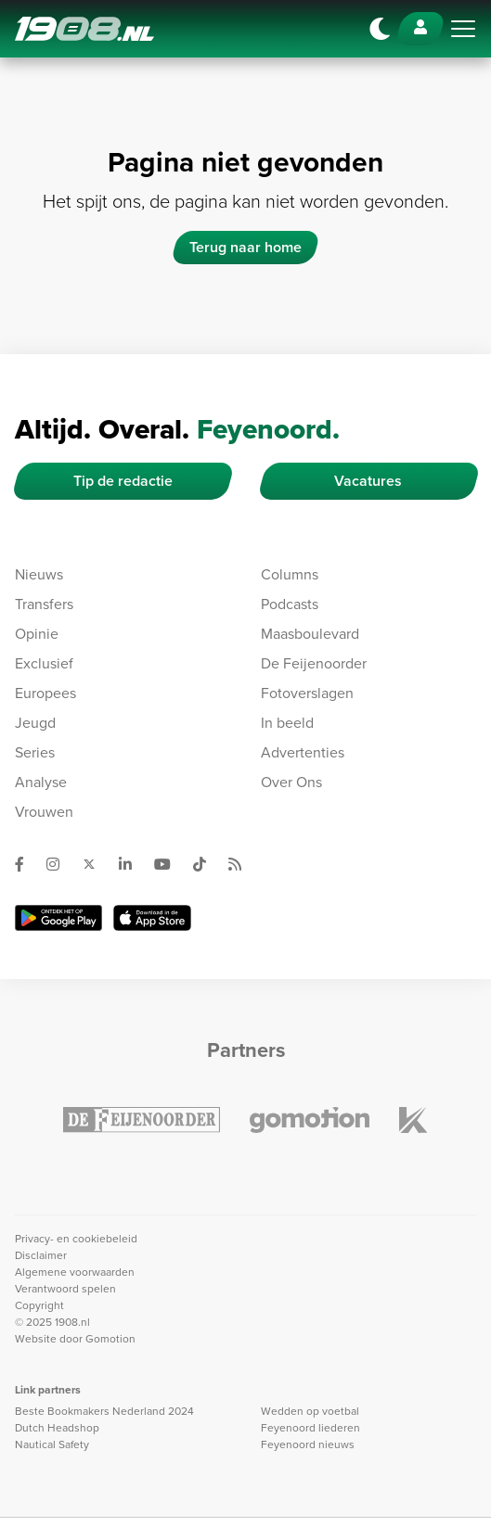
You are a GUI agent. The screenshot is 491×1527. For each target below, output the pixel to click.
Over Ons (291, 782)
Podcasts (289, 604)
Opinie (36, 633)
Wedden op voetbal (310, 1411)
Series (35, 752)
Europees (45, 693)
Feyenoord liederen (310, 1427)
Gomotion (110, 1338)
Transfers (44, 604)
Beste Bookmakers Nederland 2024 (104, 1411)
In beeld (287, 722)
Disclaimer (41, 1255)
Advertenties (302, 752)
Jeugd (35, 722)
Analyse (41, 782)
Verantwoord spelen (65, 1288)
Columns (289, 574)
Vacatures (368, 480)
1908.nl (84, 29)
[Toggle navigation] (463, 29)
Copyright (39, 1305)
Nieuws (39, 574)
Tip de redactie (123, 480)
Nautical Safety (52, 1444)
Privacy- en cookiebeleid (76, 1238)
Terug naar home (245, 247)
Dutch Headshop (57, 1427)
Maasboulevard (310, 633)
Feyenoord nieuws (308, 1444)
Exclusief (44, 663)
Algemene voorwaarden (75, 1272)
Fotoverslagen (307, 693)
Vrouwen (44, 811)
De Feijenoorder (314, 663)
